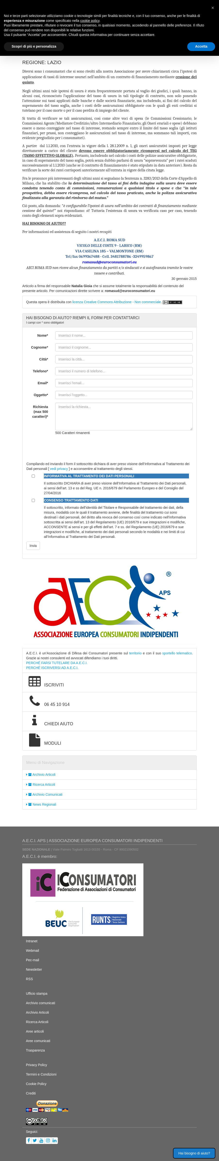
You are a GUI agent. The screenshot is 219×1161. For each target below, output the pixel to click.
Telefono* (40, 371)
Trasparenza (35, 1050)
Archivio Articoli (40, 775)
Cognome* (39, 347)
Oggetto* (41, 395)
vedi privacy (59, 469)
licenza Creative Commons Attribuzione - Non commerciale (116, 302)
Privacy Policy (36, 1065)
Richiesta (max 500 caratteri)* (40, 411)
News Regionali (41, 804)
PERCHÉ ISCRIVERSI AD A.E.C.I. (52, 668)
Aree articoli (35, 1031)
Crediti (31, 1093)
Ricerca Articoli (40, 784)
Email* (43, 383)
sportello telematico (177, 653)
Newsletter (34, 969)
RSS (29, 979)
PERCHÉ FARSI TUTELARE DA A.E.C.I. (56, 663)
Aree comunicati (38, 1041)
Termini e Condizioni (41, 1074)
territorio (135, 653)
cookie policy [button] (89, 21)
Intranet (31, 941)
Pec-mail (32, 960)
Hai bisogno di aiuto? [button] (194, 1153)
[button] (213, 8)
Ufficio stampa (36, 993)
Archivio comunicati (40, 1003)
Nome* (42, 335)
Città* (43, 359)
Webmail (32, 950)
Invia (33, 546)
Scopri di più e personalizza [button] (34, 46)
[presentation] (92, 448)
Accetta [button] (201, 46)
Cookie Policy (36, 1084)
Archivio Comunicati (44, 794)
